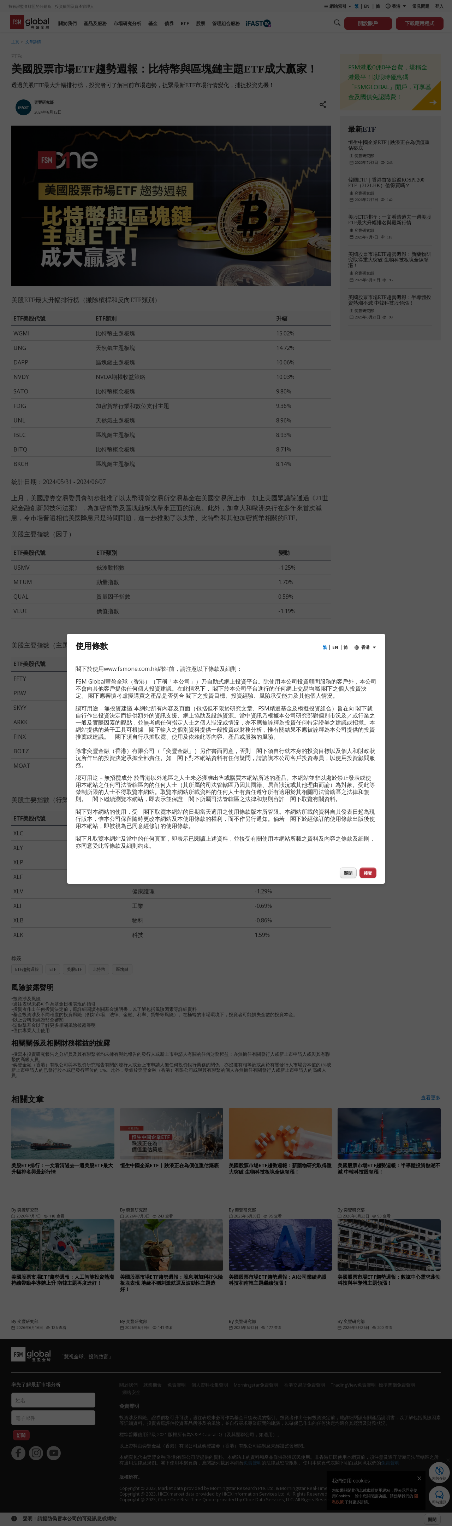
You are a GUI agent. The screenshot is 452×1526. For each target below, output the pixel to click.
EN (335, 647)
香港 (365, 647)
